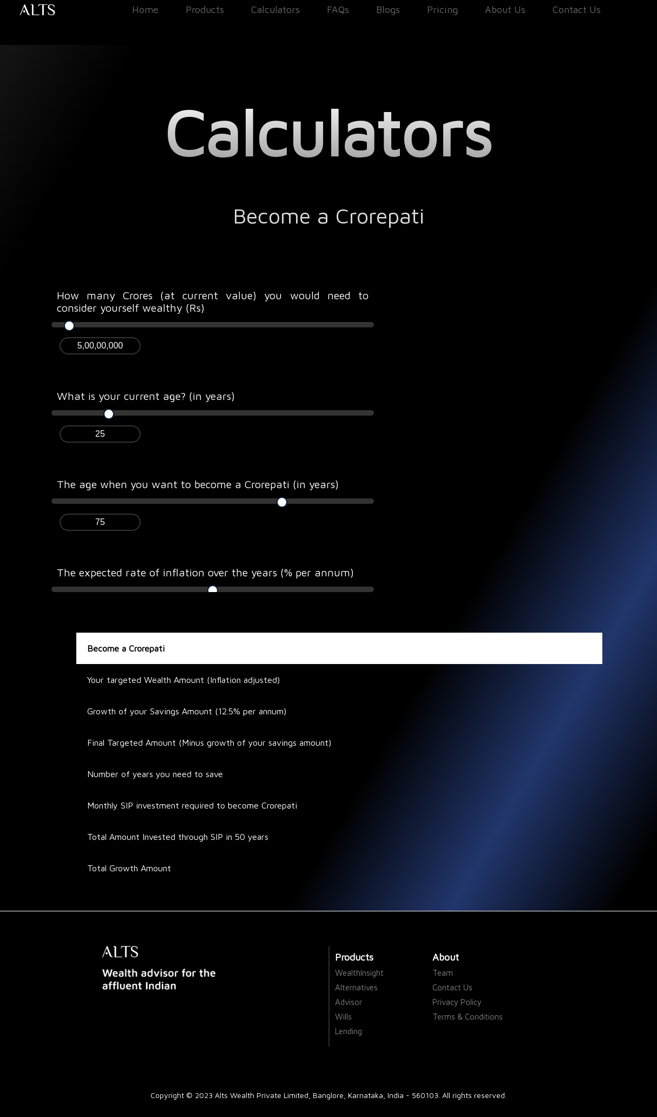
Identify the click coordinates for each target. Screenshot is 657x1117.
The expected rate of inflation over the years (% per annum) (205, 572)
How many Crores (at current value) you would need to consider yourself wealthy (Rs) (213, 301)
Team (442, 972)
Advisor (348, 1002)
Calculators (275, 9)
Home (145, 9)
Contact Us (577, 9)
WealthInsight (359, 972)
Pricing (442, 9)
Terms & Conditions (467, 1016)
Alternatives (356, 987)
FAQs (338, 9)
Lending (348, 1031)
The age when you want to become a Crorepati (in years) (198, 484)
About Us (505, 9)
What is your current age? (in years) (146, 396)
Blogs (388, 9)
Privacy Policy (457, 1002)
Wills (343, 1016)
